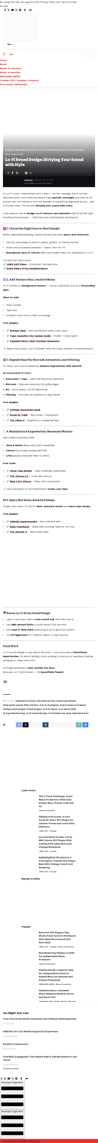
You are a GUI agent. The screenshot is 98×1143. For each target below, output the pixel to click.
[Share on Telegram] (52, 724)
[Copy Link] (79, 724)
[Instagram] (16, 10)
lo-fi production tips (14, 713)
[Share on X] (17, 172)
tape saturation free (77, 713)
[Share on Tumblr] (45, 724)
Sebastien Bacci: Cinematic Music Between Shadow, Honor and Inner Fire (56, 994)
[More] (31, 172)
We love (72, 1001)
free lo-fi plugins (49, 705)
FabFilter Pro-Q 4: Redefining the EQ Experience (30, 1031)
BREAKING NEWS (47, 984)
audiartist (28, 180)
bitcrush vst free (46, 701)
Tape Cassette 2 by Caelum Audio (30, 335)
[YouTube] (12, 10)
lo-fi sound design (37, 713)
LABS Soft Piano (16, 264)
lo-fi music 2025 (67, 709)
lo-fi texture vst (56, 713)
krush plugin (34, 709)
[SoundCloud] (30, 10)
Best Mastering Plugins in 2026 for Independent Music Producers (56, 956)
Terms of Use (68, 2)
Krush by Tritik (19, 415)
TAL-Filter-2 (17, 420)
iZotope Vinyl (18, 330)
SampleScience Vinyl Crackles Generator (35, 341)
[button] (4, 6)
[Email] (22, 172)
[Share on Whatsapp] (32, 724)
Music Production (14, 154)
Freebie (53, 831)
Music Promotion (63, 984)
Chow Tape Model (21, 470)
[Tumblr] (25, 10)
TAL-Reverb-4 (18, 531)
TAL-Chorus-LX (19, 476)
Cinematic (43, 1001)
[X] (8, 10)
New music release (58, 1001)
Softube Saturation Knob (25, 409)
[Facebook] (5, 10)
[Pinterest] (20, 10)
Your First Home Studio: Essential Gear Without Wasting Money (39, 1019)
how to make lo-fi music (73, 705)
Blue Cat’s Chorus (20, 481)
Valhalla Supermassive (23, 521)
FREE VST (43, 831)
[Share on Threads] (59, 724)
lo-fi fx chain (50, 709)
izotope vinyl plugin (14, 709)
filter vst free (31, 705)
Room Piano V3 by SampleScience (27, 268)
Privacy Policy (47, 2)
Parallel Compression (15, 1044)
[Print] (26, 172)
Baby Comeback (19, 526)
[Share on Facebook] (12, 172)
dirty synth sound (13, 705)
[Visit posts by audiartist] (14, 182)
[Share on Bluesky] (65, 724)
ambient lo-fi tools (25, 701)
